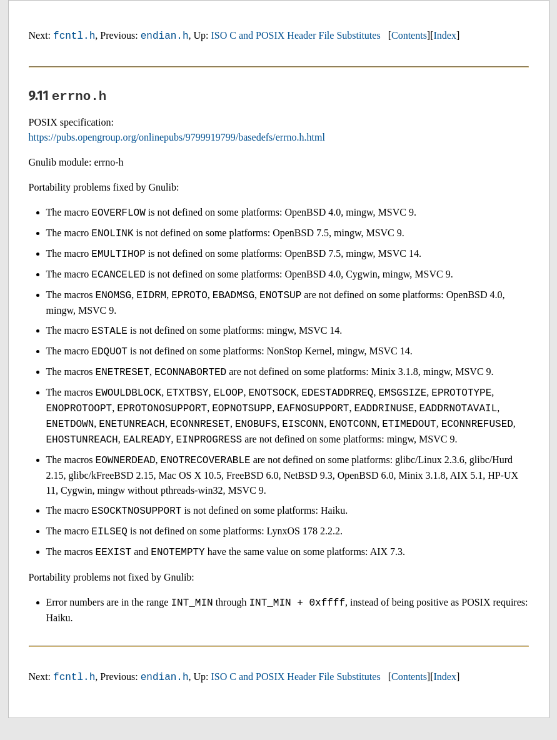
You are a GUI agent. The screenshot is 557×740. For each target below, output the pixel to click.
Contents (409, 36)
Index (445, 36)
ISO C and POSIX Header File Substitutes (296, 36)
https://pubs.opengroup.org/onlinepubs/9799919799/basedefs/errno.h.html (177, 139)
